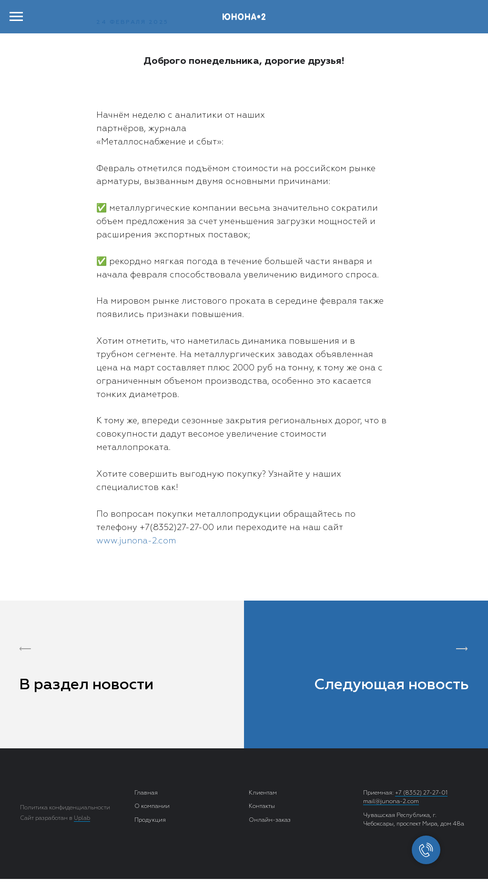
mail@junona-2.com (391, 802)
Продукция (150, 820)
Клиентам (263, 793)
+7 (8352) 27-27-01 (421, 793)
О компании (152, 806)
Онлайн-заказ (270, 820)
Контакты (262, 806)
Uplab (82, 818)
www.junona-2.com (136, 541)
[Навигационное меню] (16, 16)
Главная (146, 793)
